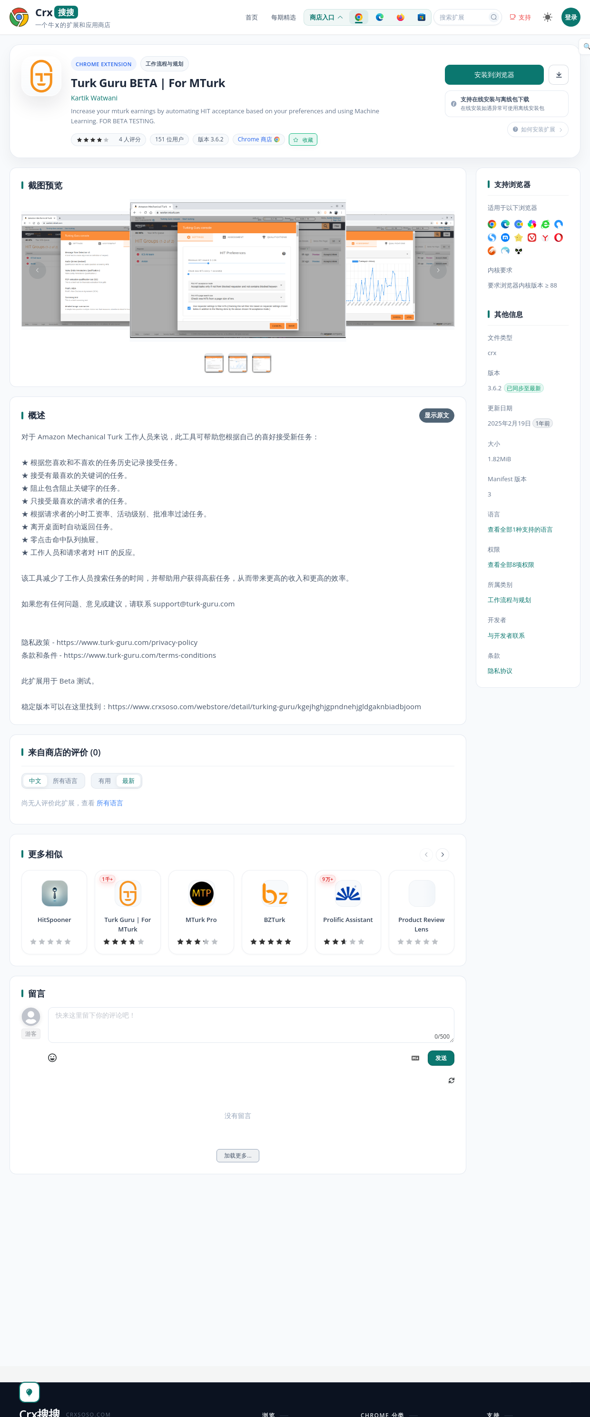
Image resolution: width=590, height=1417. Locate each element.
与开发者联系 (506, 635)
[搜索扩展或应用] (461, 17)
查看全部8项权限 (511, 564)
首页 (252, 17)
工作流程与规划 (165, 63)
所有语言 (110, 802)
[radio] (35, 781)
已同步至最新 (524, 388)
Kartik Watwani (94, 98)
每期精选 (283, 17)
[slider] (92, 139)
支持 (520, 17)
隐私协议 (500, 670)
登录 (571, 17)
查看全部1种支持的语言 (520, 529)
